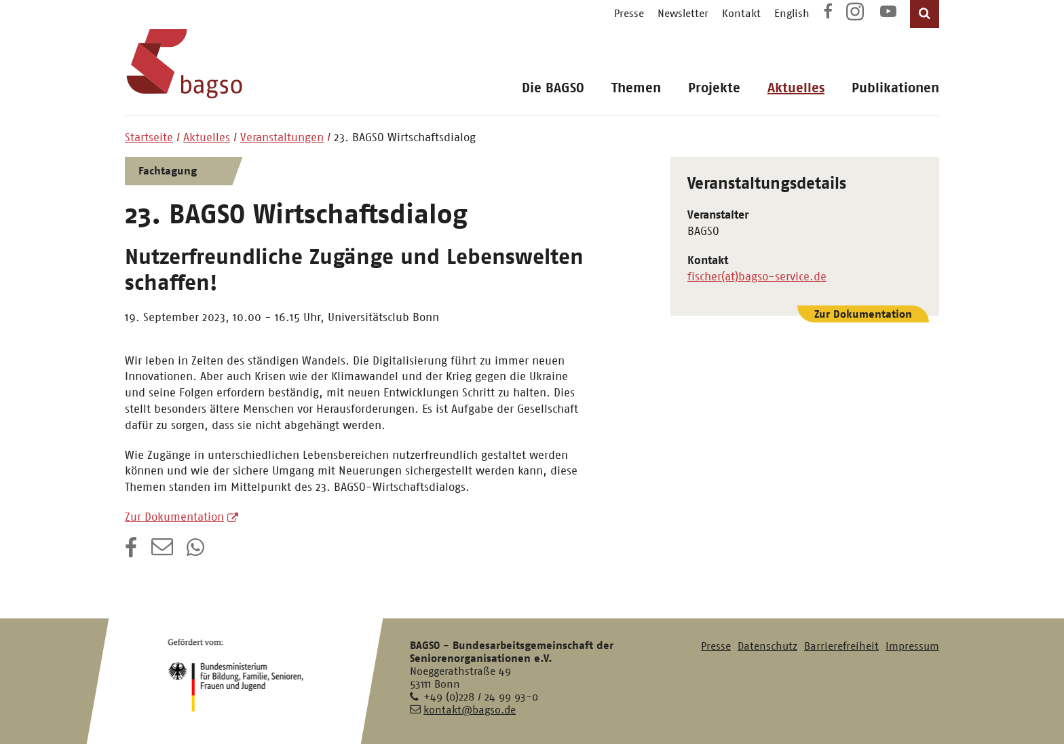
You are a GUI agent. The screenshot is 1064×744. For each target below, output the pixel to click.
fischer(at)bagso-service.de (756, 276)
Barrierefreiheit (841, 645)
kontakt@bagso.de (469, 709)
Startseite (149, 137)
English (792, 13)
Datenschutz (767, 645)
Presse (629, 13)
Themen (636, 88)
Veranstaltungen (282, 137)
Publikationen (895, 88)
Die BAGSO (553, 88)
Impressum (912, 645)
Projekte (714, 88)
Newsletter (683, 13)
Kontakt (741, 13)
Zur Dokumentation (174, 516)
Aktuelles (795, 88)
